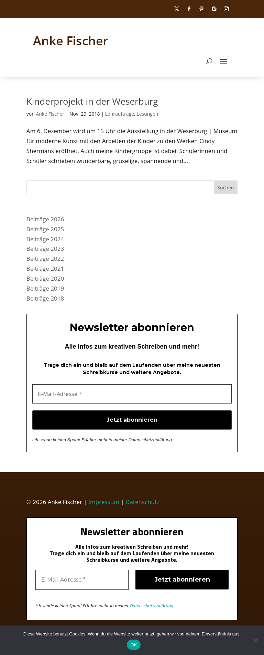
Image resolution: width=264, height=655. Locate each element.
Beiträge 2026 (45, 219)
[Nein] (255, 640)
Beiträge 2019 (45, 288)
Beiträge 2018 (45, 298)
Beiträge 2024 (45, 239)
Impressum (103, 502)
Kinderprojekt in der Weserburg (92, 101)
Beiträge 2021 (45, 268)
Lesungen (147, 113)
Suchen (225, 187)
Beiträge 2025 (45, 229)
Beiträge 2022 (45, 258)
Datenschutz (142, 502)
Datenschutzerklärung (150, 439)
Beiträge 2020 (45, 278)
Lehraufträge (119, 113)
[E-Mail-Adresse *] (132, 393)
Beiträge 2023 (45, 249)
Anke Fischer (50, 113)
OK (133, 644)
